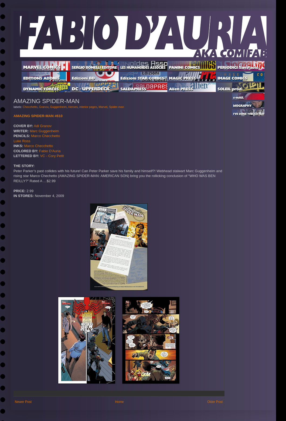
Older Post (215, 402)
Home (119, 402)
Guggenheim (58, 106)
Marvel (103, 106)
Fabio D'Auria (49, 151)
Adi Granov (43, 126)
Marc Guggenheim (44, 131)
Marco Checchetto (45, 136)
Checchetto (30, 106)
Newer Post (23, 402)
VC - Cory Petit (52, 156)
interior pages (88, 106)
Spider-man (116, 106)
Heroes (73, 106)
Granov (44, 106)
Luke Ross (21, 141)
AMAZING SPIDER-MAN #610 (38, 116)
